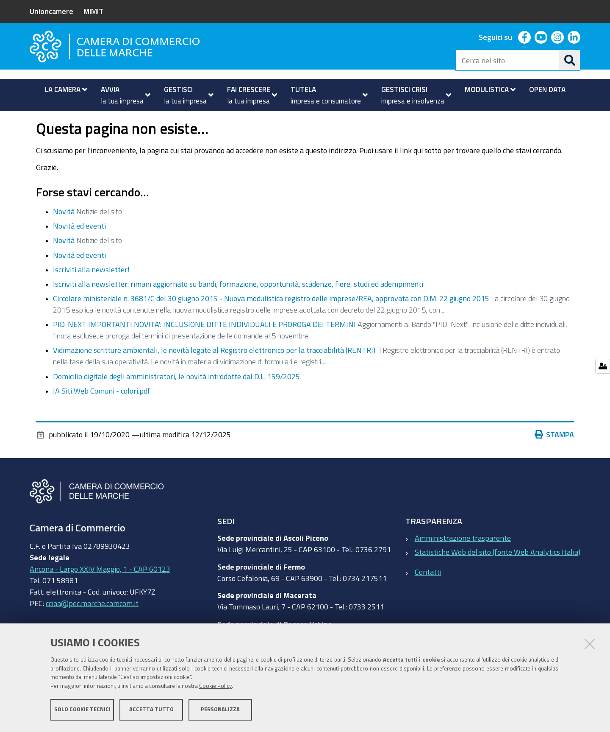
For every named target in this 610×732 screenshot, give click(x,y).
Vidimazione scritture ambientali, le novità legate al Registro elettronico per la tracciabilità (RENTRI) (214, 374)
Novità (64, 235)
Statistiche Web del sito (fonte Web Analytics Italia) (497, 575)
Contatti (428, 595)
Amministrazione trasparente (463, 561)
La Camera (63, 120)
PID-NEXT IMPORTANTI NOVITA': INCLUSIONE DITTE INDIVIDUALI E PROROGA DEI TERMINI (204, 348)
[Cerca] (569, 60)
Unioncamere (51, 11)
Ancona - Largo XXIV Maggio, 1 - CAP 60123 (100, 592)
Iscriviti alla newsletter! (91, 293)
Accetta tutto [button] (151, 709)
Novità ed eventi (118, 120)
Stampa (554, 458)
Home (35, 120)
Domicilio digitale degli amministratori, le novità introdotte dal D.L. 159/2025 (176, 400)
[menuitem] (62, 89)
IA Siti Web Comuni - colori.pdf (101, 414)
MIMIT (93, 11)
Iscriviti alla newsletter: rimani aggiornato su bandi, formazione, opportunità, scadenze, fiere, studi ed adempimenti (238, 307)
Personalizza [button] (220, 709)
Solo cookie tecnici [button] (82, 709)
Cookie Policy (215, 686)
